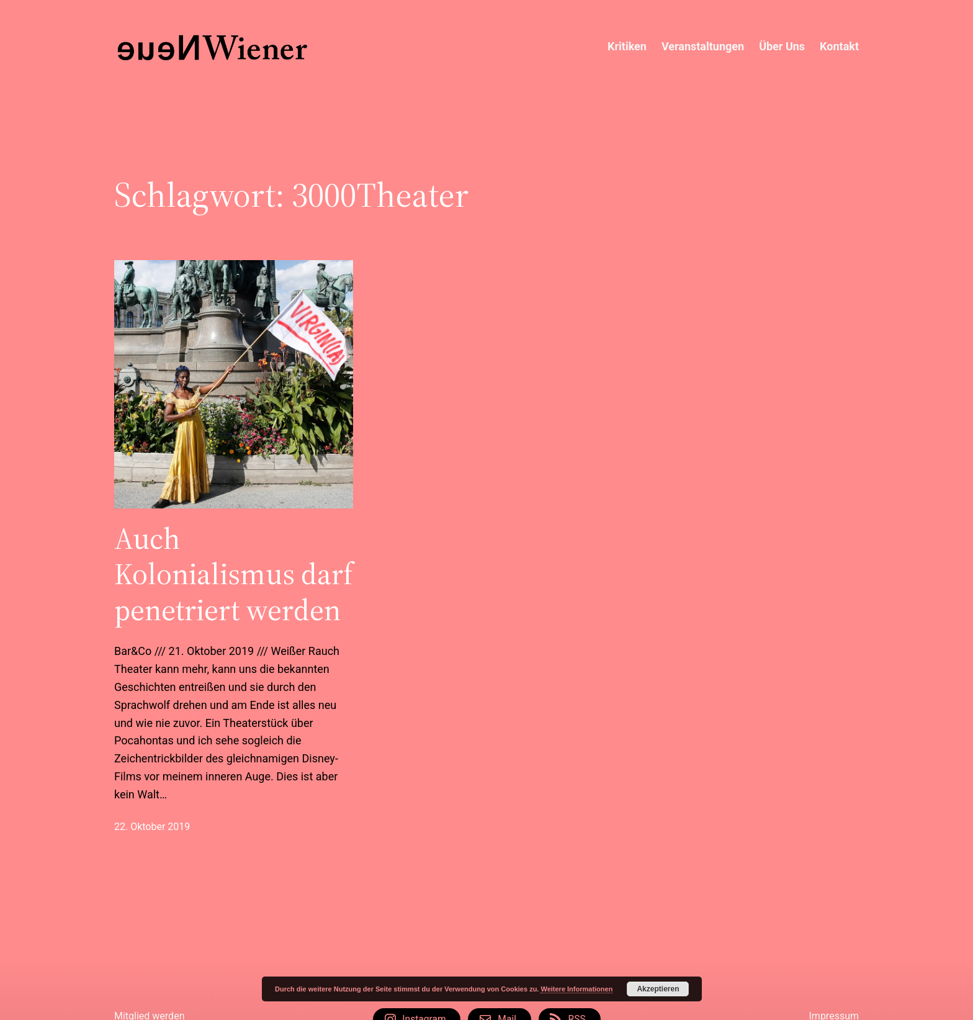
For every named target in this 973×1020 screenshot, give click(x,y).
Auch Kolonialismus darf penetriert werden (233, 574)
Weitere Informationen (576, 989)
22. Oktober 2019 (152, 827)
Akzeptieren (658, 989)
